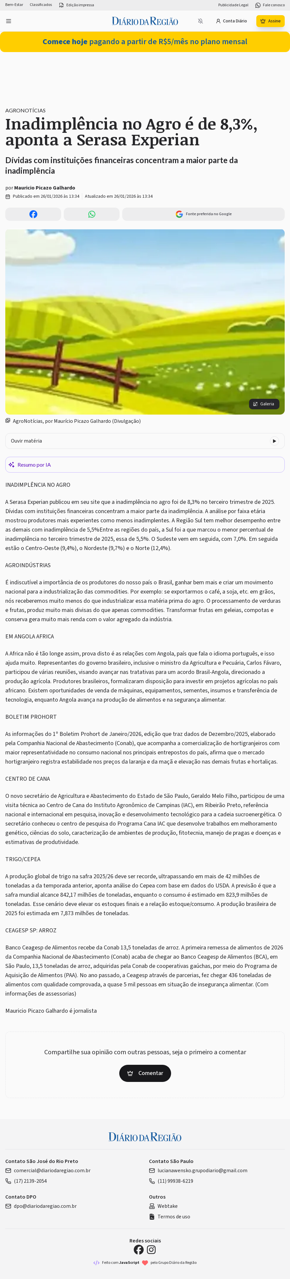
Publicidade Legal (233, 5)
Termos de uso (169, 1216)
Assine (270, 21)
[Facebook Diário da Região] (139, 1250)
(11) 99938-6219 (171, 1181)
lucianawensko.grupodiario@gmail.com (198, 1170)
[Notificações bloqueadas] (200, 21)
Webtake (163, 1206)
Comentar (145, 1073)
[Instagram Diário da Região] (151, 1250)
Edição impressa (76, 5)
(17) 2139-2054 (26, 1181)
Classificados (41, 5)
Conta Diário (231, 21)
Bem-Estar (14, 5)
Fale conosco (270, 5)
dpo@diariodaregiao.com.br (41, 1206)
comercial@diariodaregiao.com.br (48, 1170)
